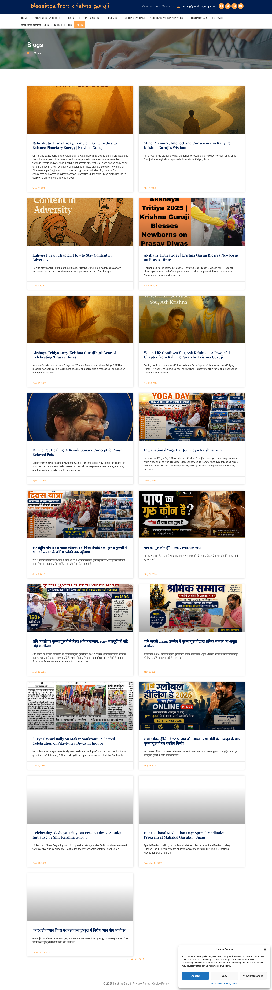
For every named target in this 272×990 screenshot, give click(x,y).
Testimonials (199, 17)
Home (24, 17)
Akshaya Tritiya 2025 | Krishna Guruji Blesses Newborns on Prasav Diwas (191, 257)
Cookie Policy (216, 983)
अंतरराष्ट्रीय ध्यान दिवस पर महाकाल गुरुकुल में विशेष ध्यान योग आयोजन (79, 930)
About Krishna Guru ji (47, 17)
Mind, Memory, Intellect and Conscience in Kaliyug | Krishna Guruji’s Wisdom (187, 145)
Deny (224, 975)
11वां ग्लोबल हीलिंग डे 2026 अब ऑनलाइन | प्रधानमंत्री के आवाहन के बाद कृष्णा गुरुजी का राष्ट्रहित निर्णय (192, 741)
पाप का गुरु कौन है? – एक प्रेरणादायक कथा (172, 547)
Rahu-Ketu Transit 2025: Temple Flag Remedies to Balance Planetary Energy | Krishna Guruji (74, 145)
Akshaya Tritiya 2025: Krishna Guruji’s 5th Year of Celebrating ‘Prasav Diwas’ (74, 354)
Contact (217, 17)
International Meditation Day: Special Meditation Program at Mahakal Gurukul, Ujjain (185, 834)
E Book (69, 17)
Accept (195, 975)
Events (114, 18)
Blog (79, 24)
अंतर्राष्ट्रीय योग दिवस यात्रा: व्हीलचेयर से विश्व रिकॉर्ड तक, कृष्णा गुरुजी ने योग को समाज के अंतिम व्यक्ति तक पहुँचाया (79, 549)
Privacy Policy (230, 983)
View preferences (253, 975)
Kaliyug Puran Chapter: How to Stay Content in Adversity (72, 257)
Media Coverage (135, 17)
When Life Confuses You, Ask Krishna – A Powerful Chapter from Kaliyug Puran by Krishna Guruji (187, 354)
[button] (265, 949)
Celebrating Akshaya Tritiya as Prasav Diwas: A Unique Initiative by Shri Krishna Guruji (78, 834)
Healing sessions (91, 18)
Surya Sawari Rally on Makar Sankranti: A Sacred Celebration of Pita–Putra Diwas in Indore (73, 741)
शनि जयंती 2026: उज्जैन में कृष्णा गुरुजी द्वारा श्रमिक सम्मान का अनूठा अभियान (190, 643)
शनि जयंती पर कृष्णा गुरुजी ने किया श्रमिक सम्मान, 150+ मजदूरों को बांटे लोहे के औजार (80, 643)
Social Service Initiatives (168, 18)
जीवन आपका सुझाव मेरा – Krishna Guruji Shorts (46, 24)
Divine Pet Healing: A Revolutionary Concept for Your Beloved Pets (77, 452)
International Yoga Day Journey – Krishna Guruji (185, 449)
